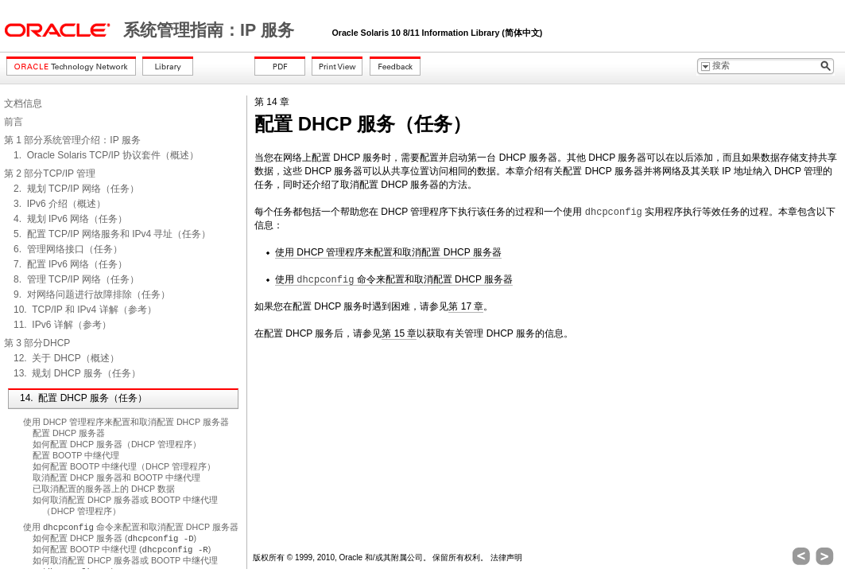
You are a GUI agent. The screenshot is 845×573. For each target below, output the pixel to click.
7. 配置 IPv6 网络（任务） (70, 264)
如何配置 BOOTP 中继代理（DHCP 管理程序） (124, 466)
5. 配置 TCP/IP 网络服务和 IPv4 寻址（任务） (112, 234)
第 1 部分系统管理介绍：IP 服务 (72, 140)
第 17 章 (465, 306)
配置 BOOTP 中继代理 (76, 455)
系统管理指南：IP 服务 (211, 30)
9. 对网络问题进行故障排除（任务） (92, 294)
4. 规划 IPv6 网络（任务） (70, 218)
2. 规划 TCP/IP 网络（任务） (76, 188)
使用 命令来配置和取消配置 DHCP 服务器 (130, 527)
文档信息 (23, 103)
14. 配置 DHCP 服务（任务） (83, 397)
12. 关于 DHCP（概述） (66, 358)
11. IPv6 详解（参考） (62, 324)
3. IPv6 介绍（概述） (60, 203)
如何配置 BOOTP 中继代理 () (122, 549)
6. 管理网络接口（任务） (68, 249)
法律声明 (506, 557)
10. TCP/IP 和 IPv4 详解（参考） (85, 309)
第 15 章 (399, 333)
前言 (13, 121)
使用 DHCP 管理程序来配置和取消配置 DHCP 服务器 (126, 422)
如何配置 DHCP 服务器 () (114, 538)
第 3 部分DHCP (37, 343)
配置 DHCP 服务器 (69, 433)
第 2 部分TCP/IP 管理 (49, 173)
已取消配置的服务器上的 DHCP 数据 (104, 488)
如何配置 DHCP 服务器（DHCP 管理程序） (117, 444)
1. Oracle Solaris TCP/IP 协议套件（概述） (106, 155)
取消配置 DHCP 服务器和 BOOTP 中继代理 (116, 477)
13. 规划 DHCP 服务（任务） (77, 373)
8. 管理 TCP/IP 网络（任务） (76, 279)
